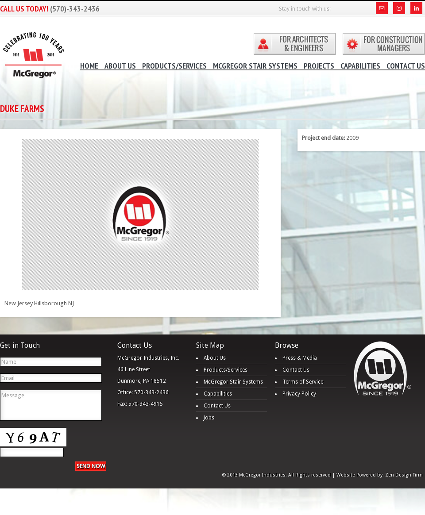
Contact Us (217, 406)
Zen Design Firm (404, 475)
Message (51, 405)
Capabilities (218, 394)
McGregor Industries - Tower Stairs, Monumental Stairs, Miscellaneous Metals (33, 50)
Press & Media (299, 358)
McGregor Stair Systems (233, 382)
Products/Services (225, 370)
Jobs (209, 418)
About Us (215, 358)
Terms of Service (302, 382)
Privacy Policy (299, 394)
